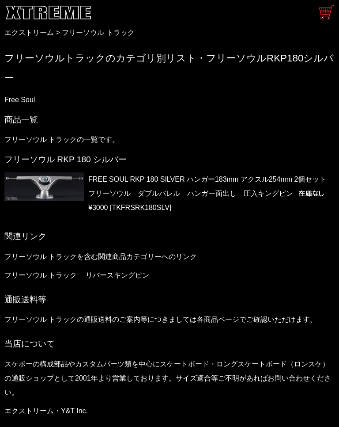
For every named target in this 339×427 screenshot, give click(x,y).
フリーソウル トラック (98, 32)
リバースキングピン (117, 275)
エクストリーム (29, 32)
